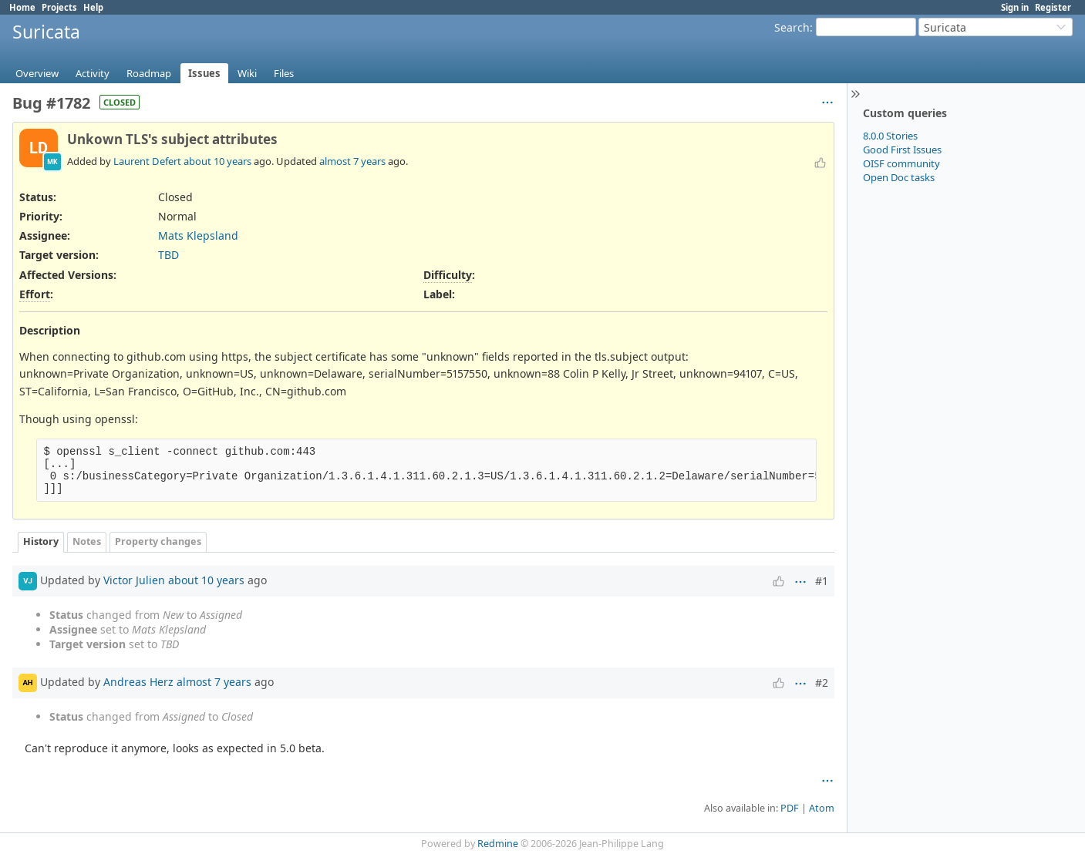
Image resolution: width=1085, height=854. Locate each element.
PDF (789, 808)
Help (93, 7)
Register (1053, 7)
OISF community (901, 163)
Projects (59, 7)
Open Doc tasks (899, 177)
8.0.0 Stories (890, 136)
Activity (93, 73)
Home (22, 7)
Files (284, 73)
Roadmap (148, 73)
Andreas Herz (138, 681)
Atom (821, 808)
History (41, 541)
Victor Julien (134, 579)
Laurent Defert (147, 161)
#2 (821, 682)
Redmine (497, 843)
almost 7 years (352, 161)
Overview (37, 73)
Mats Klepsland (198, 235)
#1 (821, 580)
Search (792, 27)
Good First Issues (902, 149)
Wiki (247, 73)
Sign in (1015, 7)
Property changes (158, 541)
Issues (204, 73)
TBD (168, 254)
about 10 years (217, 161)
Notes (86, 541)
